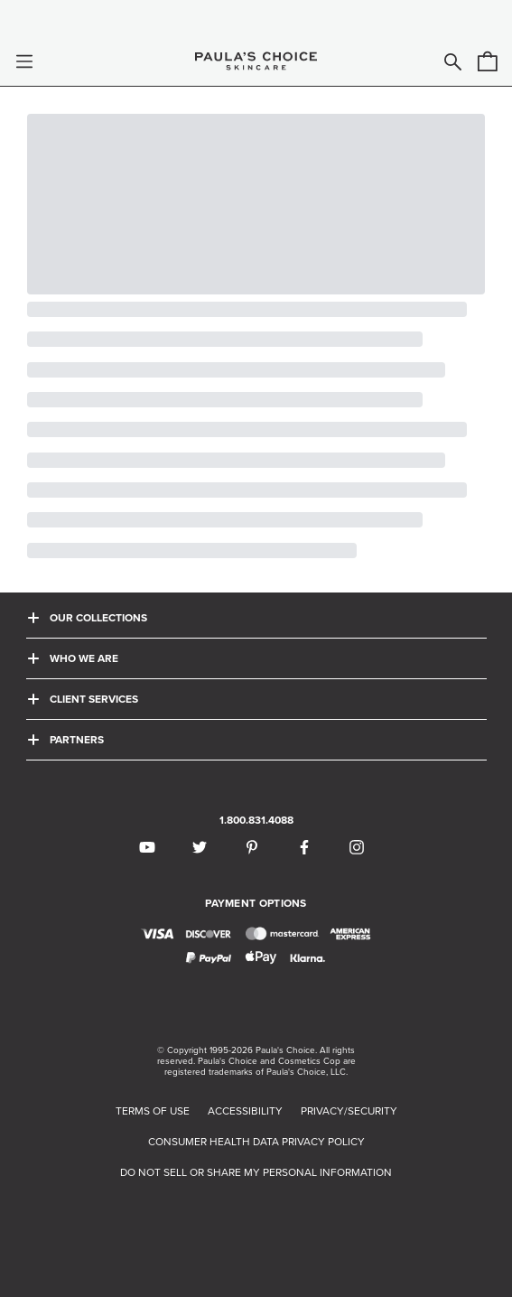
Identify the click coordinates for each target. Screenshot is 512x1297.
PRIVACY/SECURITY (349, 1111)
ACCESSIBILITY (245, 1111)
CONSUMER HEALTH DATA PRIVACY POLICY (256, 1142)
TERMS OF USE (153, 1111)
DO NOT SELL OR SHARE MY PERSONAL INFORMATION (256, 1172)
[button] (24, 61)
